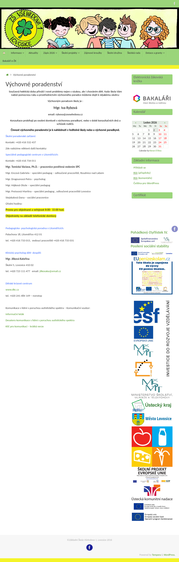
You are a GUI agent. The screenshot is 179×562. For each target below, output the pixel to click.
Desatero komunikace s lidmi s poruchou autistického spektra (40, 320)
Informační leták (15, 314)
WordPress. (169, 554)
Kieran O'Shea (156, 150)
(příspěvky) (142, 173)
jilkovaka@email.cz (50, 271)
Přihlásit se (140, 167)
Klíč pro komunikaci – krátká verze (25, 326)
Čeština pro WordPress (146, 183)
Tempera (156, 554)
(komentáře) (143, 178)
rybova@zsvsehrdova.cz (69, 114)
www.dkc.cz (12, 289)
